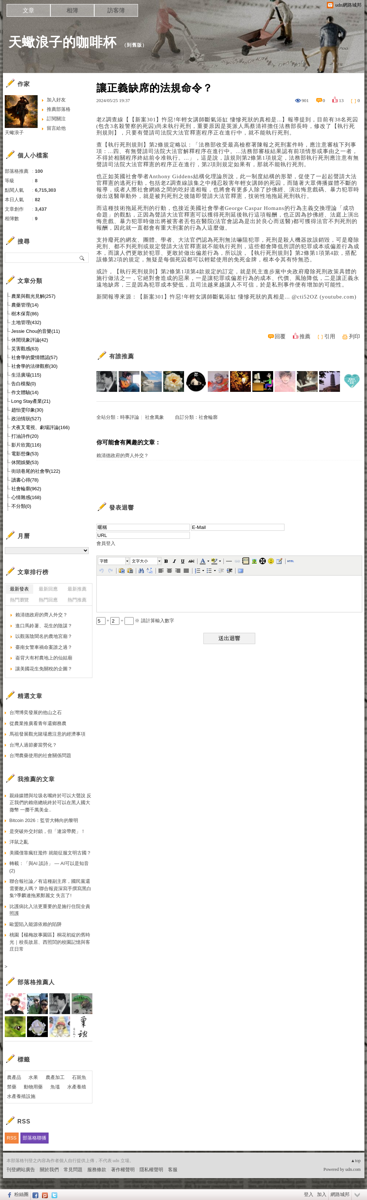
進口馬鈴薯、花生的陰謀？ (43, 625)
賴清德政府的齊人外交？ (122, 455)
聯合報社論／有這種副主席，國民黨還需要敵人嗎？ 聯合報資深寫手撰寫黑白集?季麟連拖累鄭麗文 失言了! (50, 888)
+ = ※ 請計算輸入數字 (135, 620)
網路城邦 (339, 1194)
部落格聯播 (34, 1138)
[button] (114, 561)
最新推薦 (77, 589)
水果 (33, 1077)
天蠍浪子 (14, 132)
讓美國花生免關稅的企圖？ (43, 668)
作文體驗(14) (25, 392)
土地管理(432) (26, 322)
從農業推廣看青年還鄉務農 (37, 723)
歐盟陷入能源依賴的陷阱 (35, 924)
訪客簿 (116, 10)
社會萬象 (154, 417)
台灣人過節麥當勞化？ (33, 745)
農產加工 (55, 1077)
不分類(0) (21, 506)
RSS (12, 1138)
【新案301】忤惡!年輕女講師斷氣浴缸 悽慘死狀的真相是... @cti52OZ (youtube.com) (247, 297)
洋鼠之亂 (18, 842)
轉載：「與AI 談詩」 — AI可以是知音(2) (49, 867)
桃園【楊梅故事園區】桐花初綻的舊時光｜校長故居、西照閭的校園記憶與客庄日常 (49, 942)
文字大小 (140, 561)
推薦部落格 (58, 109)
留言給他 (56, 128)
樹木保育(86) (25, 313)
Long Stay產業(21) (31, 401)
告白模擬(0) (23, 383)
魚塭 (55, 1087)
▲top (355, 1160)
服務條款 (96, 1169)
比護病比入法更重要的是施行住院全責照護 (49, 910)
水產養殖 (76, 1087)
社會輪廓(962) (26, 488)
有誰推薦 (121, 356)
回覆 (280, 336)
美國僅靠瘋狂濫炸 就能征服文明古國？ (50, 853)
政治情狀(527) (26, 418)
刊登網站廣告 (21, 1169)
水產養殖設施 (21, 1096)
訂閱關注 (56, 118)
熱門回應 (48, 600)
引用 (329, 336)
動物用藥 (33, 1087)
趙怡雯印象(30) (27, 410)
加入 (321, 1194)
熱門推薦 (77, 600)
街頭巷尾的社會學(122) (35, 471)
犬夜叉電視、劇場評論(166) (40, 427)
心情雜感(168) (26, 497)
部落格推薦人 (36, 982)
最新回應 (48, 589)
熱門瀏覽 (19, 600)
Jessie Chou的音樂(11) (35, 331)
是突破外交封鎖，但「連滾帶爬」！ (47, 831)
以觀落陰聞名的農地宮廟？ (43, 636)
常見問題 (73, 1169)
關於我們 (49, 1169)
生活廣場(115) (26, 375)
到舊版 (134, 45)
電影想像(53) (25, 453)
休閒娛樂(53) (25, 462)
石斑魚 (79, 1077)
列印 (354, 336)
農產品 (14, 1077)
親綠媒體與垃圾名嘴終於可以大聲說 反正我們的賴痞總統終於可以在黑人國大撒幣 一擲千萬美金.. (50, 803)
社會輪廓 (208, 417)
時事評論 (129, 417)
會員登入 (105, 543)
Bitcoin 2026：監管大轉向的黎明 (44, 820)
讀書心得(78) (25, 480)
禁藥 (11, 1087)
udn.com (353, 1169)
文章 (28, 10)
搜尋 (82, 258)
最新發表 (19, 589)
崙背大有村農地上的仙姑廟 (43, 658)
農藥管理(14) (25, 305)
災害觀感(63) (25, 348)
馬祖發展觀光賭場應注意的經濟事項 (47, 734)
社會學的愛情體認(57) (34, 357)
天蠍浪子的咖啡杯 (62, 42)
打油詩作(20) (25, 436)
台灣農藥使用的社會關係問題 (40, 755)
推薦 (304, 336)
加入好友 (56, 99)
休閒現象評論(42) (29, 340)
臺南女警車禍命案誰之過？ (43, 647)
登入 (308, 1194)
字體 (104, 561)
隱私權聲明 (151, 1169)
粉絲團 (21, 1194)
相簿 (72, 10)
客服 (172, 1169)
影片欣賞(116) (26, 445)
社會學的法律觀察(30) (34, 366)
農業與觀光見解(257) (33, 296)
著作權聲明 (123, 1169)
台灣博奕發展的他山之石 (35, 712)
